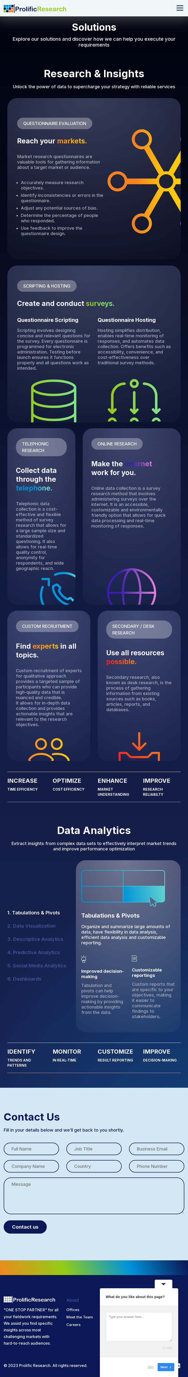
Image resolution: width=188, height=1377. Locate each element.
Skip (151, 1367)
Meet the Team (79, 1312)
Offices (72, 1305)
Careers (73, 1320)
